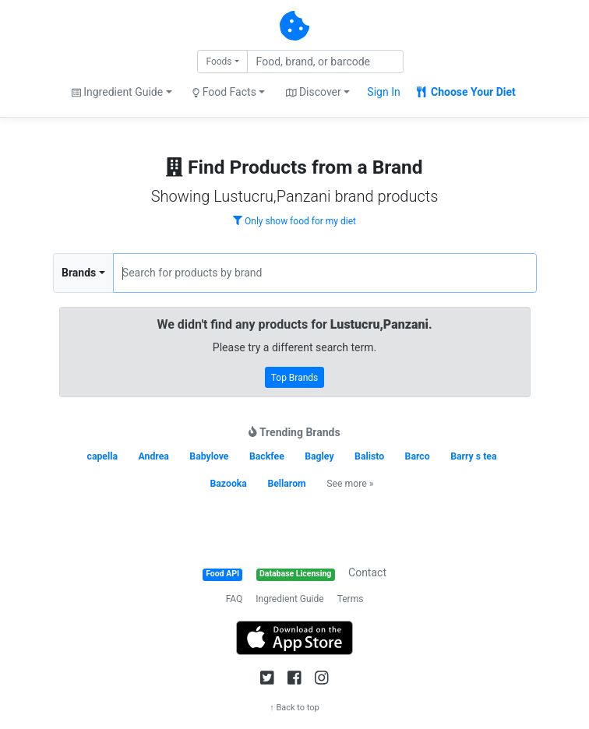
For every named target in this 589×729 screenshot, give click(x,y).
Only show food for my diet (294, 221)
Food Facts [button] (224, 92)
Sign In (383, 92)
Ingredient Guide (289, 598)
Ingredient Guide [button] (117, 92)
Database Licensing (295, 574)
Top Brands (295, 377)
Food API (222, 574)
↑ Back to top (294, 708)
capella (102, 456)
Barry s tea (473, 456)
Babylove (208, 456)
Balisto (369, 456)
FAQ (234, 598)
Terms (350, 598)
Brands (79, 272)
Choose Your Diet (466, 92)
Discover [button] (313, 92)
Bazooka (228, 483)
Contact (367, 572)
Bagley (319, 456)
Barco (417, 456)
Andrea (153, 456)
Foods (218, 61)
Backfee (266, 456)
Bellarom (286, 483)
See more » (349, 483)
